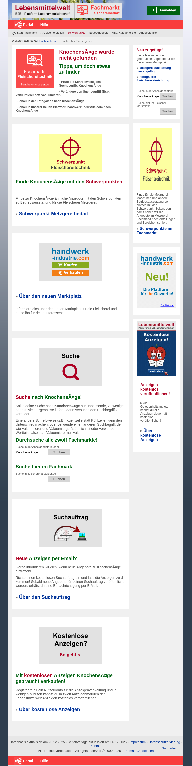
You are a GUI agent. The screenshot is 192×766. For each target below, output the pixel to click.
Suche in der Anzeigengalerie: (155, 90)
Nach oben (170, 748)
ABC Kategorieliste (124, 32)
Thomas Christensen (139, 751)
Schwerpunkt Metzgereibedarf (54, 213)
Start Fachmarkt (27, 32)
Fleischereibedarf (48, 41)
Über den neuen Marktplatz (50, 296)
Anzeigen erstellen (52, 32)
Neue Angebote (98, 32)
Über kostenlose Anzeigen (150, 435)
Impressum (138, 742)
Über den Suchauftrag (44, 597)
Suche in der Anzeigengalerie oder (37, 446)
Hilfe (44, 25)
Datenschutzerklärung (164, 742)
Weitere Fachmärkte (25, 40)
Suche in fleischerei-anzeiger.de (36, 473)
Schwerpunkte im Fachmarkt (154, 230)
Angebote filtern (150, 32)
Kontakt (96, 746)
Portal (28, 25)
